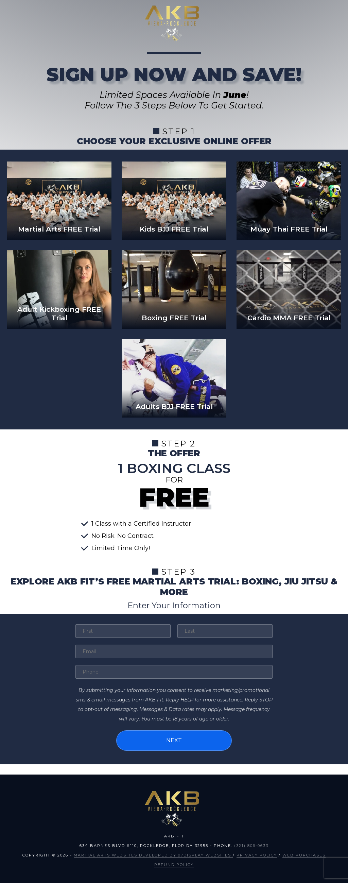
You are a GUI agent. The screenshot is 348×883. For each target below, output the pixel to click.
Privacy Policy (257, 855)
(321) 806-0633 (251, 845)
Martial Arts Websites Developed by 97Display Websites (153, 855)
